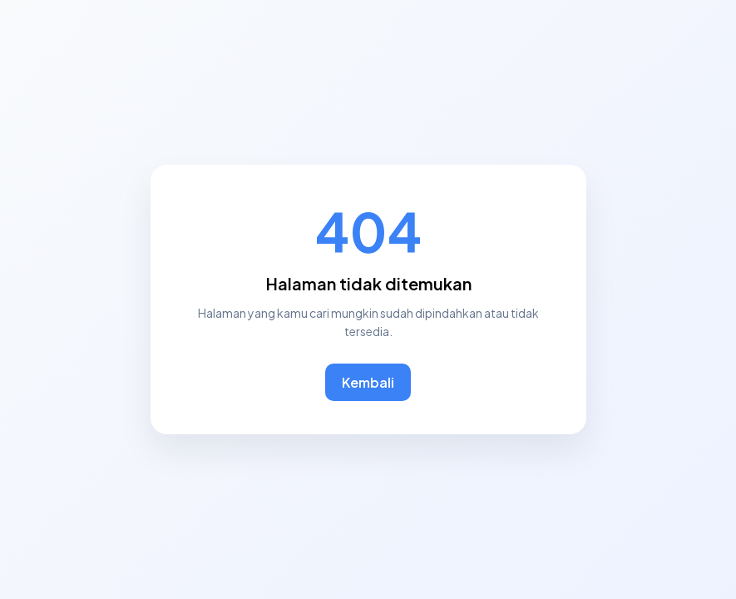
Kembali (368, 382)
